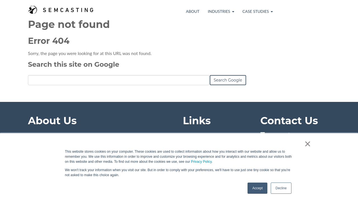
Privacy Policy (201, 162)
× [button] (307, 143)
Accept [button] (257, 188)
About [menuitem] (192, 11)
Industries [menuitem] (219, 11)
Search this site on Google (73, 64)
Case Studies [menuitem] (255, 11)
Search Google (228, 80)
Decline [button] (281, 188)
